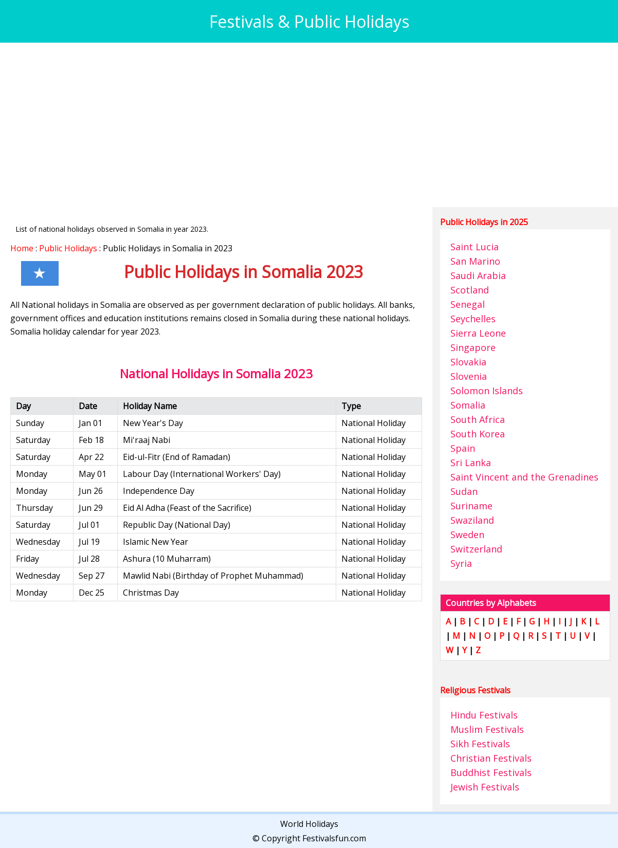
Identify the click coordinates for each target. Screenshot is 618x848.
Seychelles (473, 318)
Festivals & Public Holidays (309, 21)
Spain (462, 448)
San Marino (475, 261)
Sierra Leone (478, 333)
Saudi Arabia (478, 275)
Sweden (467, 534)
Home (21, 248)
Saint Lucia (474, 247)
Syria (461, 563)
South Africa (477, 419)
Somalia (467, 405)
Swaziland (472, 520)
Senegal (467, 304)
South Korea (477, 434)
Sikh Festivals (480, 744)
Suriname (471, 506)
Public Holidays (68, 248)
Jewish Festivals (484, 787)
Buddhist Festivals (491, 772)
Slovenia (468, 376)
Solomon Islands (486, 390)
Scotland (469, 290)
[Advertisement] (309, 125)
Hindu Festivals (484, 715)
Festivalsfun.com (334, 838)
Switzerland (476, 549)
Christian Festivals (491, 758)
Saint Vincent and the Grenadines (524, 477)
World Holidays (309, 823)
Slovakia (468, 362)
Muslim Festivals (487, 729)
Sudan (464, 491)
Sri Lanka (470, 462)
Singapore (473, 347)
